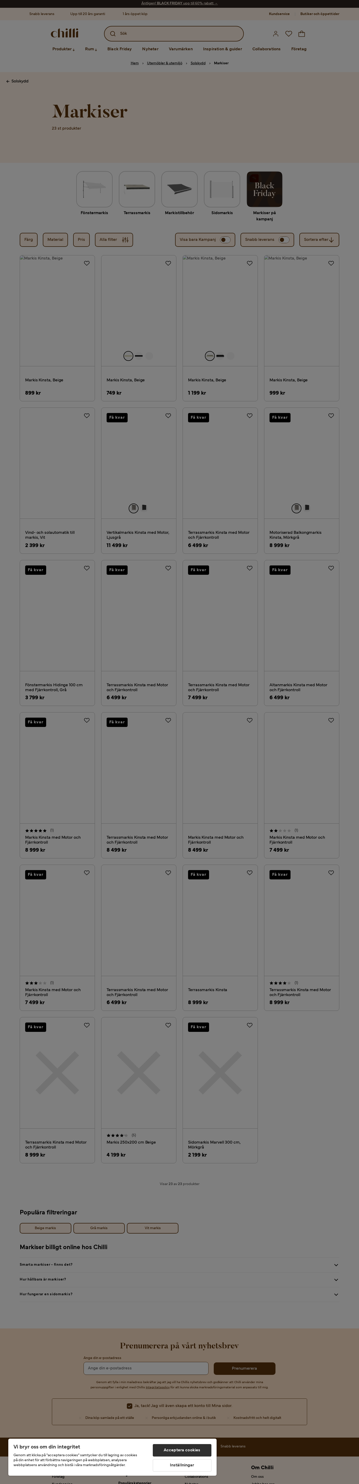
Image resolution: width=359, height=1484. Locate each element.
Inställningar (182, 1465)
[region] (112, 1457)
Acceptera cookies (182, 1450)
